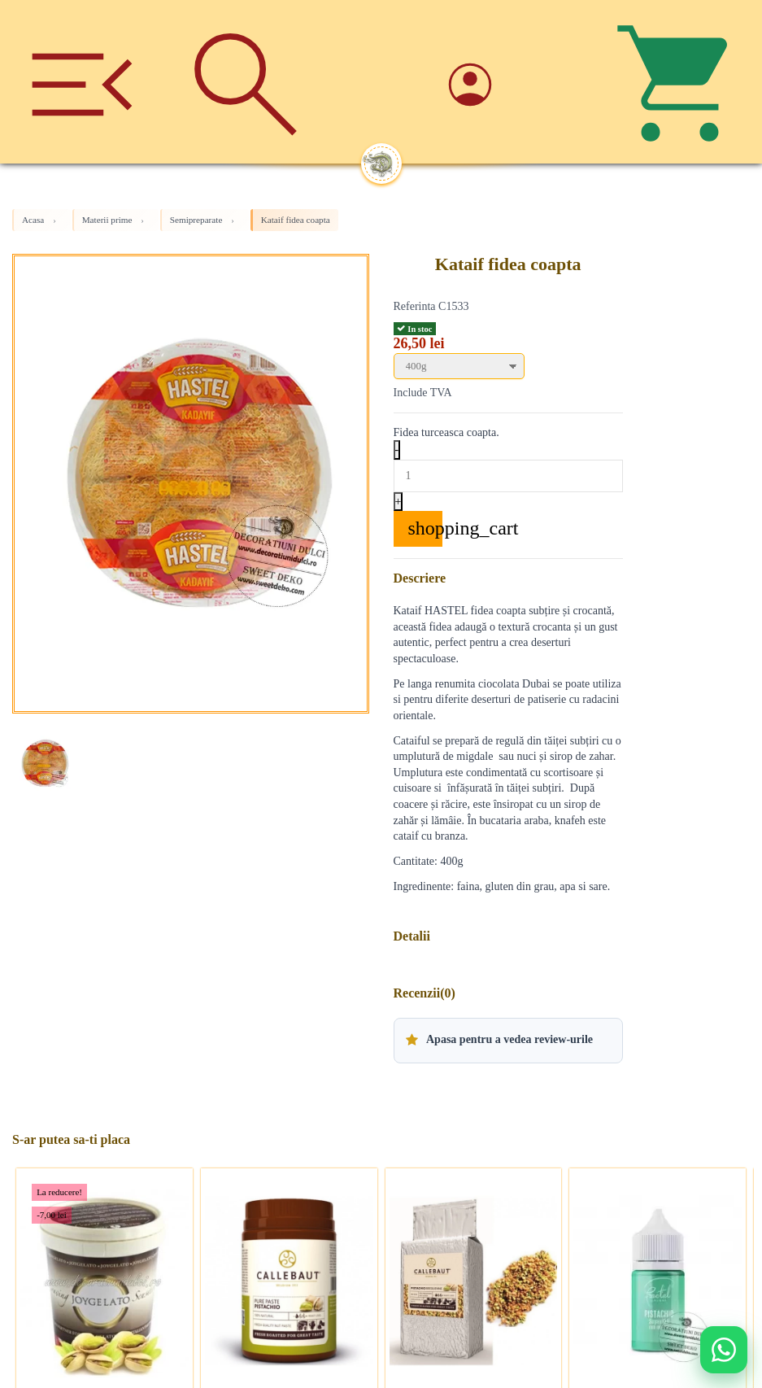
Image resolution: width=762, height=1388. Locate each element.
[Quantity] (508, 476)
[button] (508, 1040)
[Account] (516, 81)
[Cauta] (245, 82)
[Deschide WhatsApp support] (723, 1349)
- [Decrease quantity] (397, 449)
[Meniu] (81, 82)
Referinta (415, 306)
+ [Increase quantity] (398, 501)
